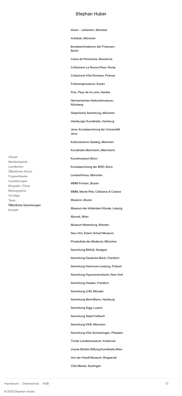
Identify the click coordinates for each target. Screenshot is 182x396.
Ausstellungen (17, 181)
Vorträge (14, 195)
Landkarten (15, 166)
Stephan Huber (91, 13)
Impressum (11, 383)
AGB (46, 383)
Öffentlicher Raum (20, 171)
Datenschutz (30, 383)
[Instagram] (167, 383)
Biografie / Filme (19, 186)
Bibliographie (17, 190)
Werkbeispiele (17, 162)
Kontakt (13, 210)
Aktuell (12, 157)
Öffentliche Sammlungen (22, 205)
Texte (11, 200)
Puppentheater (18, 176)
